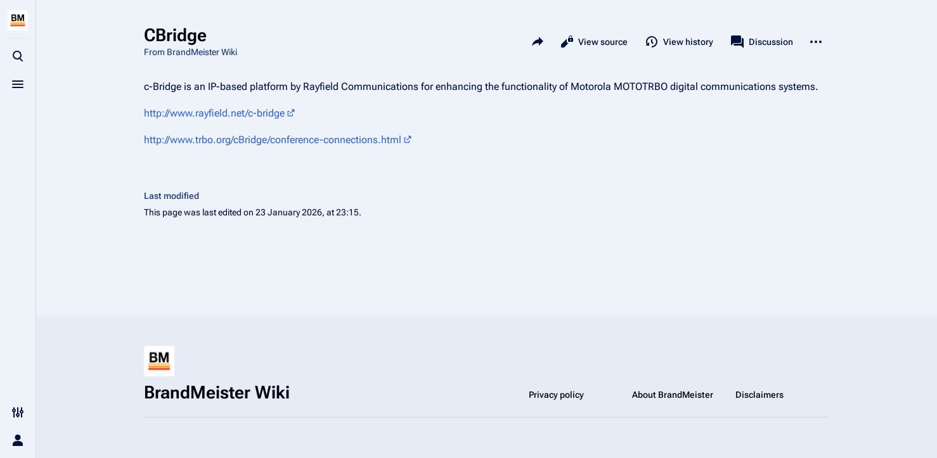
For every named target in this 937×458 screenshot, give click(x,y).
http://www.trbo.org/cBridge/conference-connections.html (272, 140)
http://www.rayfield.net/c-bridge (214, 113)
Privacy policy (556, 395)
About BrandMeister (672, 395)
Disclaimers (759, 395)
